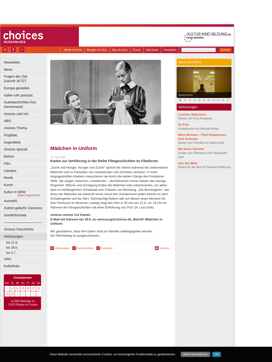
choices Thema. (16, 128)
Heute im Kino (73, 50)
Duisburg (145, 334)
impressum (107, 326)
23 (12, 288)
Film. (7, 163)
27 (33, 288)
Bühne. (9, 156)
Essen (76, 338)
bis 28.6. (12, 247)
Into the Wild (187, 163)
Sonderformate (15, 215)
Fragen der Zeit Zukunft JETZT (26, 79)
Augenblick (12, 142)
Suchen (225, 50)
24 (17, 288)
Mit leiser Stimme (191, 149)
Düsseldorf (131, 334)
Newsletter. (12, 62)
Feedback (107, 248)
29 (7, 294)
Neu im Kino (120, 50)
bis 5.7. (11, 253)
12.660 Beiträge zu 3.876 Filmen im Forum (22, 303)
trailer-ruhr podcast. (19, 95)
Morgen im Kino (97, 50)
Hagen (117, 338)
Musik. (9, 178)
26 (28, 288)
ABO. (8, 121)
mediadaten (148, 326)
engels (96, 330)
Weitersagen (62, 248)
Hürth (136, 338)
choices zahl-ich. (16, 114)
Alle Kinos (152, 50)
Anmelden (170, 50)
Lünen (98, 342)
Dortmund (116, 334)
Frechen (87, 338)
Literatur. (10, 171)
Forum (137, 50)
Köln (144, 338)
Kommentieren (85, 248)
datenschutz (124, 326)
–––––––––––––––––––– (23, 222)
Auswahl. (11, 201)
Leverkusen (85, 342)
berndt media (89, 326)
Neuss (120, 342)
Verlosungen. (14, 236)
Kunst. (9, 185)
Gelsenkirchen (102, 338)
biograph (71, 330)
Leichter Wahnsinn (192, 114)
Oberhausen (133, 342)
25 (22, 288)
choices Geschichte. (19, 229)
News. (8, 69)
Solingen (111, 346)
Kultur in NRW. (15, 192)
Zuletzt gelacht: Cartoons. (23, 208)
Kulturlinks (12, 266)
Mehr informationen (195, 354)
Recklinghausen (94, 346)
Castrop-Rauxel (98, 334)
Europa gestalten (17, 88)
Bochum (73, 334)
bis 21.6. (12, 242)
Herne (127, 338)
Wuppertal (129, 346)
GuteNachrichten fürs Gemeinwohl (20, 104)
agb (136, 326)
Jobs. (8, 259)
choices (84, 330)
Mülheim (108, 342)
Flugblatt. (11, 135)
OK (217, 354)
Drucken (164, 248)
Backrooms (186, 95)
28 (38, 288)
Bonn (83, 334)
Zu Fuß (183, 124)
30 (12, 294)
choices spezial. (16, 149)
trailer (109, 330)
